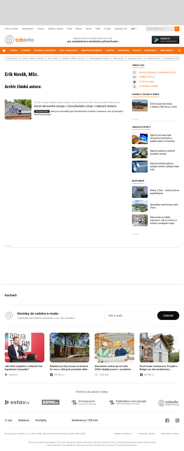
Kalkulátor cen (121, 29)
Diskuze (41, 29)
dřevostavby (118, 58)
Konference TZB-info (85, 420)
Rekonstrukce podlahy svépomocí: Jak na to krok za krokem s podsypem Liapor (163, 220)
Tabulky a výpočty (55, 29)
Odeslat (168, 315)
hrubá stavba (12, 58)
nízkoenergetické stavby (99, 58)
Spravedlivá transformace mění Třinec (164, 206)
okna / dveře (53, 58)
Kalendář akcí (28, 29)
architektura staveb (172, 58)
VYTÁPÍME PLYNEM (148, 86)
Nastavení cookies (170, 433)
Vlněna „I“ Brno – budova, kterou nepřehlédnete (164, 192)
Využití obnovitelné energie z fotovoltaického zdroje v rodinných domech (75, 106)
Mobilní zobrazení (123, 433)
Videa (97, 29)
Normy (89, 29)
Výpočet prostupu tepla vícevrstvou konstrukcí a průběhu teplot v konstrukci (162, 138)
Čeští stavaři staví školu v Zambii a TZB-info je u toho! (163, 105)
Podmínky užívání (146, 433)
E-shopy (107, 29)
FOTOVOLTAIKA (146, 81)
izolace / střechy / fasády (32, 58)
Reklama (23, 420)
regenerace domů (135, 58)
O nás (8, 420)
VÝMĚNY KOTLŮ (147, 77)
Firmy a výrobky (11, 29)
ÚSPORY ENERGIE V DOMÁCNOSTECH (157, 72)
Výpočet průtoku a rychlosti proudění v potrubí (162, 152)
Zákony (79, 29)
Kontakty (41, 420)
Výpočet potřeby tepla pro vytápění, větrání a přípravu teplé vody (164, 166)
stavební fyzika (153, 58)
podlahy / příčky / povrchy (73, 58)
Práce (69, 29)
